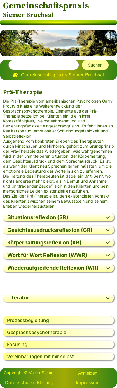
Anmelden (87, 372)
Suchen (95, 64)
